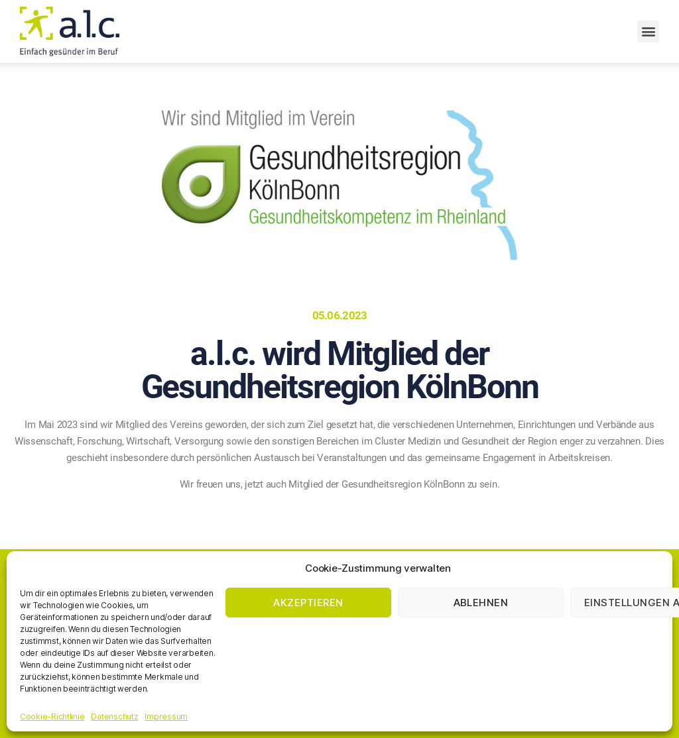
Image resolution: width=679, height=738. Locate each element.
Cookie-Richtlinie (52, 716)
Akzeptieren (308, 602)
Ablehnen (481, 602)
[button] (648, 31)
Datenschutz (114, 716)
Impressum (166, 716)
